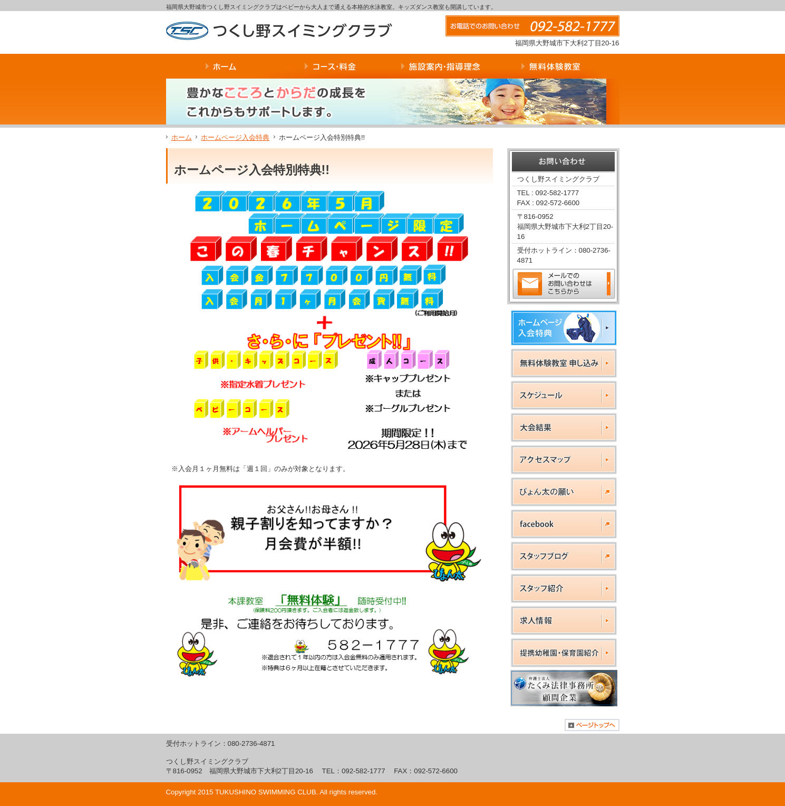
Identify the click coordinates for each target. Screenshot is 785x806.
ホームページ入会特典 (235, 137)
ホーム (181, 137)
